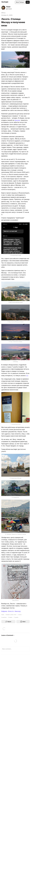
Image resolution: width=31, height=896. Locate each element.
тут (27, 375)
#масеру (18, 611)
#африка (4, 611)
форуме (17, 120)
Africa (3, 13)
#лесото (11, 611)
